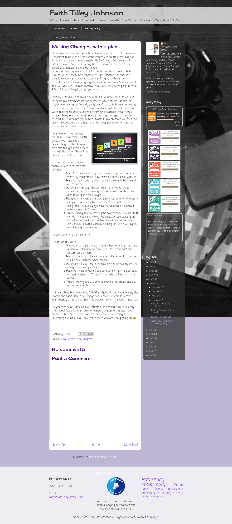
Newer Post (60, 445)
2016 (151, 334)
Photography (92, 28)
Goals (64, 339)
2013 (151, 346)
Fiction (178, 485)
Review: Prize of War (161, 317)
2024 (152, 262)
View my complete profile (158, 91)
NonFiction (178, 492)
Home (96, 445)
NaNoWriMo (175, 489)
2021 (151, 275)
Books (74, 28)
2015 (151, 338)
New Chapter (84, 339)
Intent (72, 339)
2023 (152, 266)
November (157, 287)
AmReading (148, 493)
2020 (152, 279)
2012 (151, 351)
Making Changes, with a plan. (162, 312)
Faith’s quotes (155, 215)
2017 (151, 329)
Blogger (154, 517)
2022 (152, 271)
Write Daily (164, 493)
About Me (59, 28)
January (156, 300)
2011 (151, 355)
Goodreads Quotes (174, 240)
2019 (151, 283)
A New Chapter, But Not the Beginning (162, 322)
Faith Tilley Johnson (86, 13)
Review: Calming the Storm (160, 305)
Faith (166, 43)
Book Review (152, 489)
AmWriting (152, 480)
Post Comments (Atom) (103, 457)
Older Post (131, 445)
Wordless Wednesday (151, 496)
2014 (151, 342)
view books (177, 125)
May (154, 295)
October (156, 291)
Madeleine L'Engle (157, 234)
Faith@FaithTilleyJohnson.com (66, 497)
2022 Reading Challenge (164, 108)
